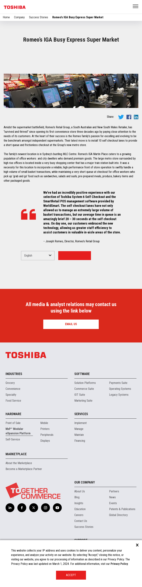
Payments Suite (118, 383)
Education (80, 509)
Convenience (13, 389)
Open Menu (135, 6)
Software (82, 374)
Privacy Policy (119, 564)
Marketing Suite (83, 400)
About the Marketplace (19, 463)
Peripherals (46, 435)
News (112, 497)
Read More (74, 255)
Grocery (10, 383)
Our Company (84, 482)
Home (6, 17)
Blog (77, 497)
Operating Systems (120, 389)
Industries (14, 374)
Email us (71, 324)
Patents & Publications (122, 509)
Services (81, 414)
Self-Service (13, 439)
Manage (78, 429)
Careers (78, 515)
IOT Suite (79, 394)
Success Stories (38, 17)
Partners (114, 491)
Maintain (79, 435)
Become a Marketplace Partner (24, 469)
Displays (45, 440)
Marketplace (16, 454)
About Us (79, 491)
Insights (78, 503)
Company (19, 17)
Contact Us (80, 521)
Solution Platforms (85, 383)
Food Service (13, 400)
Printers (45, 429)
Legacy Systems (119, 394)
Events (113, 503)
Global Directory (118, 515)
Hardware (13, 414)
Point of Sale (13, 423)
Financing (79, 440)
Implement (80, 423)
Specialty (11, 394)
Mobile (44, 423)
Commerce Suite (84, 389)
